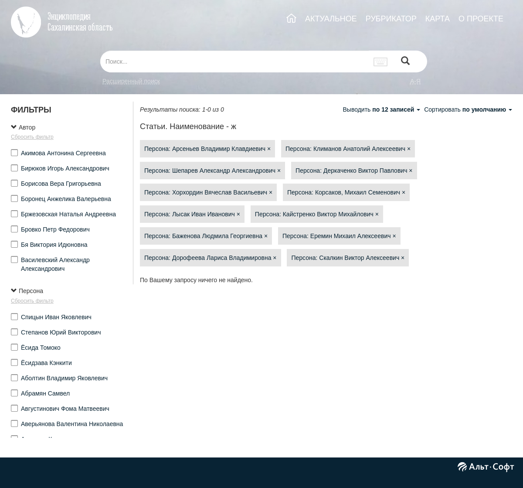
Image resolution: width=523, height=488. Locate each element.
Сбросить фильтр (32, 137)
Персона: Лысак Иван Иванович (192, 214)
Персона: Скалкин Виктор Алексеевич (347, 257)
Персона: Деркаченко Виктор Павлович (353, 170)
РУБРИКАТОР (391, 18)
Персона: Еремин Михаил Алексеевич (339, 235)
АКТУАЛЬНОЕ (331, 18)
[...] (234, 61)
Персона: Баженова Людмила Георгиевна (206, 235)
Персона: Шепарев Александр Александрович (212, 170)
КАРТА (437, 18)
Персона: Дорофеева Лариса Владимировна (210, 257)
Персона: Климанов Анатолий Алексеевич (348, 148)
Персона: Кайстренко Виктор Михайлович (317, 214)
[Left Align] (405, 61)
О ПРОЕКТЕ (480, 18)
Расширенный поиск (131, 81)
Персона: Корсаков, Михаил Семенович (346, 192)
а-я (415, 81)
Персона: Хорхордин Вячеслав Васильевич (208, 192)
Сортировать (468, 109)
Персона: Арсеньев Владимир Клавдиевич (207, 148)
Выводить (382, 109)
